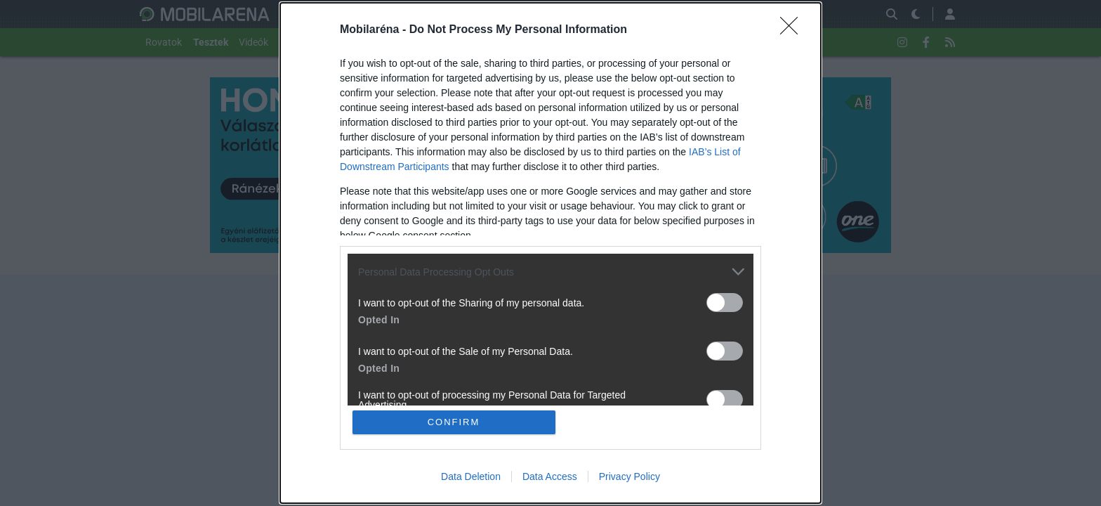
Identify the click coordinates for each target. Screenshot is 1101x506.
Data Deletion (471, 476)
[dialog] (550, 253)
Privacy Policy (629, 476)
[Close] (793, 30)
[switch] (724, 302)
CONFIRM (454, 422)
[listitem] (550, 271)
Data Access (549, 476)
